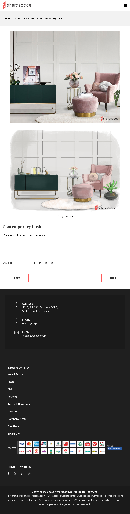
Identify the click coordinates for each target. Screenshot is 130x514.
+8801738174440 (31, 323)
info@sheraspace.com (34, 335)
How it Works (15, 374)
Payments (14, 434)
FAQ (10, 389)
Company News (17, 419)
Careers (12, 411)
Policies (12, 396)
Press (11, 382)
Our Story (13, 426)
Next (113, 278)
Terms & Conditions (19, 404)
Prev (17, 278)
